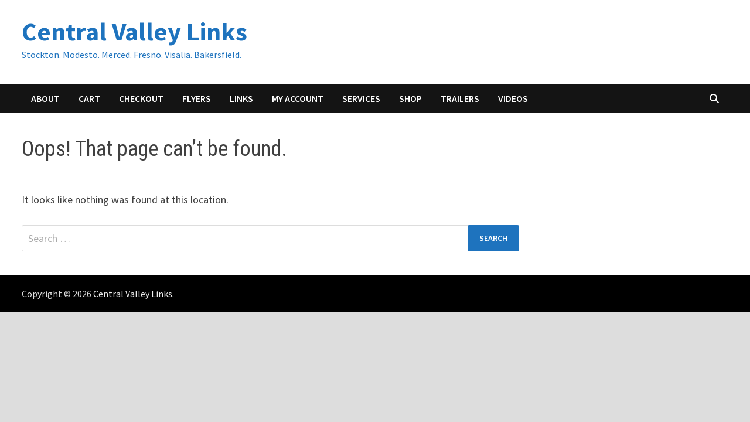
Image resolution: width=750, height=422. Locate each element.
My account (297, 98)
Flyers (196, 98)
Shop (410, 98)
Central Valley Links (134, 31)
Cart (89, 98)
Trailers (460, 98)
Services (361, 98)
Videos (513, 98)
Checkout (141, 98)
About (45, 98)
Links (241, 98)
